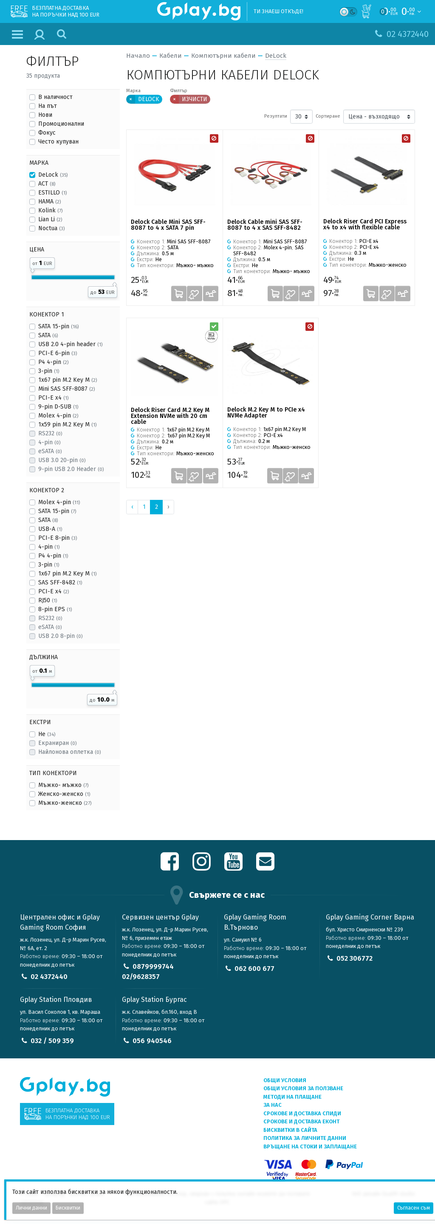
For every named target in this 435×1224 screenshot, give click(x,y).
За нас (272, 1105)
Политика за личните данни (304, 1138)
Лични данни (31, 1208)
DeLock (53, 174)
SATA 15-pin (58, 326)
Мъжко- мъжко (63, 785)
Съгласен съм (413, 1208)
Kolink (50, 210)
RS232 (50, 433)
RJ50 (47, 600)
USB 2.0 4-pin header (70, 344)
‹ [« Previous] (132, 506)
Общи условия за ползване (303, 1088)
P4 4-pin (53, 362)
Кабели (170, 55)
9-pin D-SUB (58, 406)
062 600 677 (254, 969)
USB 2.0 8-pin (60, 636)
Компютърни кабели (223, 55)
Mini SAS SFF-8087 (66, 388)
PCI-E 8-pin (57, 537)
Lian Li (50, 219)
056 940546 (152, 1041)
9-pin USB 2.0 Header (71, 469)
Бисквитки (68, 1208)
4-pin (49, 442)
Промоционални (61, 123)
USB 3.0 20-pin (61, 460)
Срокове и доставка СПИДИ (302, 1113)
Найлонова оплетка (69, 752)
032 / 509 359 (52, 1041)
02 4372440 (49, 977)
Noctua (51, 228)
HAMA (49, 201)
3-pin (48, 371)
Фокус (47, 132)
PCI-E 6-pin (57, 353)
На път (47, 106)
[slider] (32, 269)
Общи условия (284, 1080)
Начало (138, 55)
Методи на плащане (292, 1097)
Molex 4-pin (58, 415)
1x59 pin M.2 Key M (67, 424)
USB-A (50, 529)
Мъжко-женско (64, 803)
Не (46, 734)
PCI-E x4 (53, 397)
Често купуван (58, 141)
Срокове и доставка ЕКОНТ (301, 1121)
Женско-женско (64, 794)
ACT (46, 183)
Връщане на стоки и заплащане (310, 1146)
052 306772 (354, 958)
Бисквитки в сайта (290, 1130)
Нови (45, 114)
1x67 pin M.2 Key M (67, 380)
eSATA (50, 451)
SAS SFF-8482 (60, 582)
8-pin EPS (55, 609)
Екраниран (57, 743)
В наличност (55, 97)
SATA (48, 335)
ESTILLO (52, 192)
